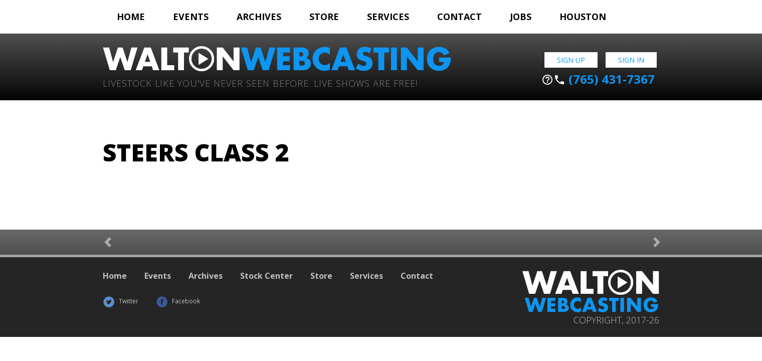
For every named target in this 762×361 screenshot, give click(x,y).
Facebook (178, 301)
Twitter (120, 301)
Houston (582, 17)
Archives (259, 17)
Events (191, 17)
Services (388, 17)
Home (131, 17)
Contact (459, 17)
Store (324, 17)
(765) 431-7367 (598, 79)
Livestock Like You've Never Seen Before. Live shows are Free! (260, 82)
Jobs (520, 17)
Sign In (631, 60)
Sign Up (571, 60)
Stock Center (266, 275)
